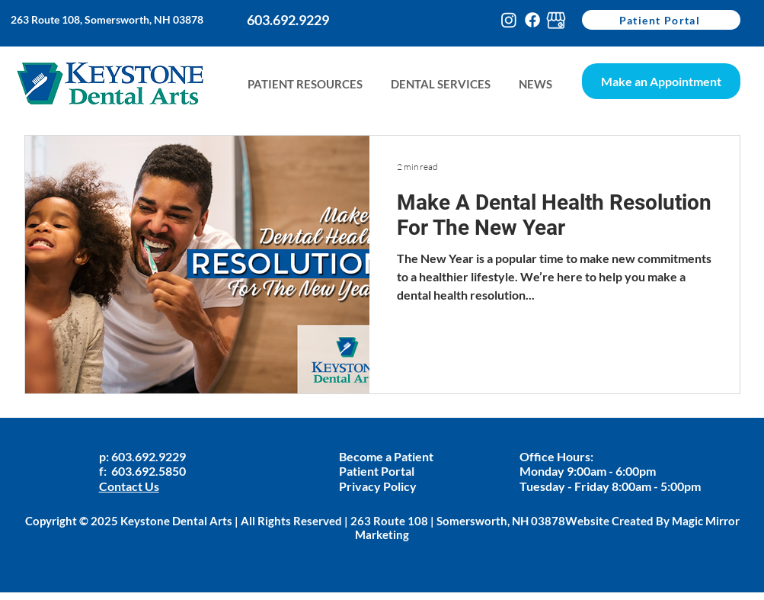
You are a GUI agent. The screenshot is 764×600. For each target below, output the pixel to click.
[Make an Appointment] (661, 81)
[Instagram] (509, 20)
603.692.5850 (148, 471)
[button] (535, 84)
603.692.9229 (149, 456)
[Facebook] (532, 20)
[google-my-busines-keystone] (556, 20)
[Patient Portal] (661, 20)
